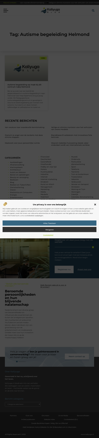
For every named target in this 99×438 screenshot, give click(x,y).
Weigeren (49, 230)
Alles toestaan (49, 223)
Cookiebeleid (48, 235)
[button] (95, 204)
